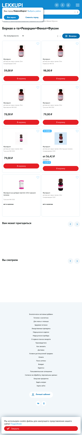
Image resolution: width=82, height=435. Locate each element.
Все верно (11, 17)
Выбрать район (34, 11)
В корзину (21, 78)
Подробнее (16, 423)
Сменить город (32, 17)
